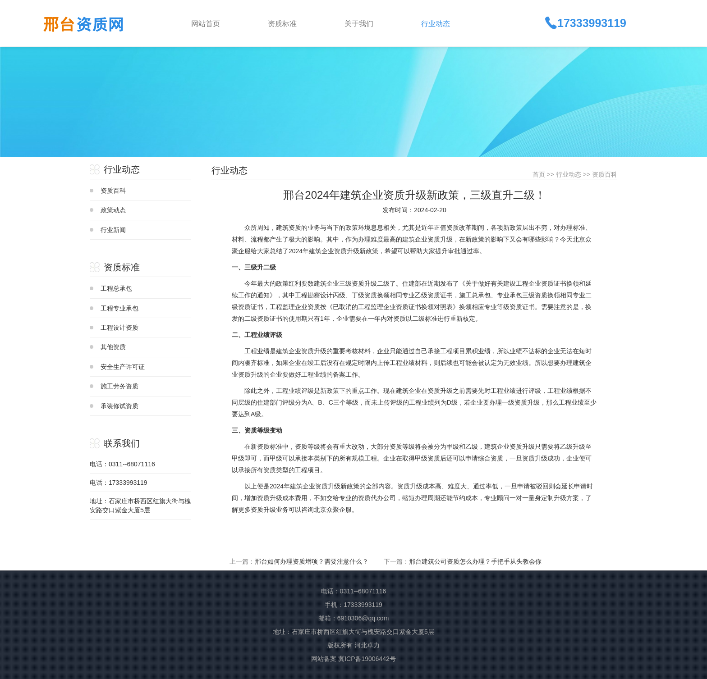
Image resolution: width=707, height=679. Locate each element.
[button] (299, 23)
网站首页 (205, 23)
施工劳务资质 (119, 386)
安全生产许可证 (123, 366)
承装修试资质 (119, 406)
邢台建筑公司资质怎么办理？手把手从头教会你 (475, 561)
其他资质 (113, 347)
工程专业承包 (119, 308)
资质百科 (113, 190)
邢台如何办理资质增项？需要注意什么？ (311, 561)
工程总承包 (116, 288)
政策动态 (113, 210)
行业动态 (568, 174)
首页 (539, 174)
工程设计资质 (119, 327)
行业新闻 (113, 229)
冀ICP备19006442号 (367, 658)
